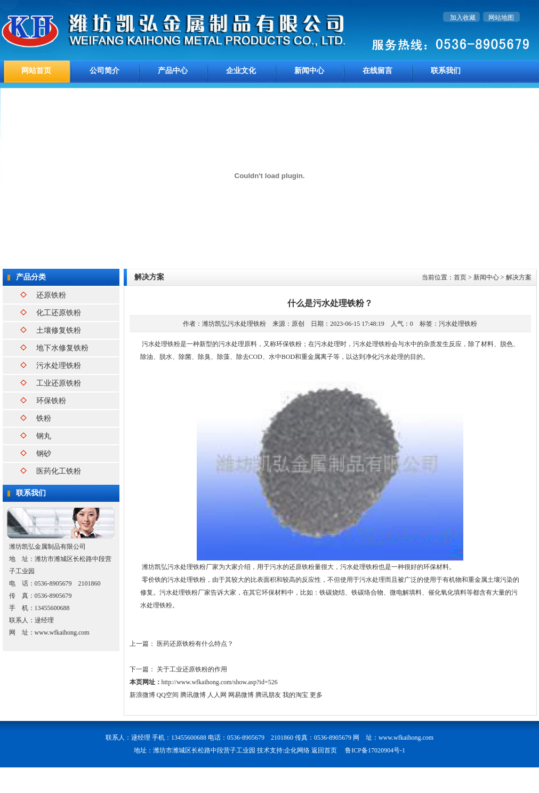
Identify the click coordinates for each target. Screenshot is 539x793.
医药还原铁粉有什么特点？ (195, 643)
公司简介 (104, 71)
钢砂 (43, 454)
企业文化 (241, 71)
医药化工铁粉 (58, 471)
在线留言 (377, 71)
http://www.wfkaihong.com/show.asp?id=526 (220, 682)
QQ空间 (168, 695)
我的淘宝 (295, 695)
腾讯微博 (193, 695)
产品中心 (173, 71)
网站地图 (501, 17)
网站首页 (36, 71)
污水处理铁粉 (58, 366)
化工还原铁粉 (58, 313)
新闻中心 (309, 71)
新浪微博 (142, 695)
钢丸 (43, 436)
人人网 (217, 695)
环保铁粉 (51, 401)
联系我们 (446, 71)
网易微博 (241, 695)
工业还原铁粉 (58, 383)
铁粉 (43, 418)
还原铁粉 (51, 295)
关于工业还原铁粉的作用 (192, 669)
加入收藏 (463, 17)
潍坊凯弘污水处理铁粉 (234, 323)
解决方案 (519, 277)
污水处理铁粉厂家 (193, 567)
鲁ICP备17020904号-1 (375, 750)
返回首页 (324, 750)
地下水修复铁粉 (62, 348)
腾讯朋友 (268, 695)
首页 (460, 277)
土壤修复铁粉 (58, 330)
